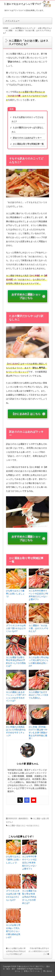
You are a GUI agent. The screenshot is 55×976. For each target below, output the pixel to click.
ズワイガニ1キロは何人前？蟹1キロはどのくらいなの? (16, 628)
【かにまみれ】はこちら (26, 413)
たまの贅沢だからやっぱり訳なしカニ (27, 129)
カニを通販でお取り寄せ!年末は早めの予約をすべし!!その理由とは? (16, 661)
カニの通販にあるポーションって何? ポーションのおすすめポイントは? (16, 696)
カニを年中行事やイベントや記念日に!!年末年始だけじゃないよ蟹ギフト (38, 595)
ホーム (17, 971)
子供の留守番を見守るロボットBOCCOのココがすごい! (38, 951)
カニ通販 (36, 818)
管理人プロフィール (32, 971)
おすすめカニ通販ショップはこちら (26, 296)
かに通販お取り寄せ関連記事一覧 (27, 144)
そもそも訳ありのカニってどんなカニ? (27, 119)
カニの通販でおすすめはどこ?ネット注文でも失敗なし (38, 695)
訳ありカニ (21, 825)
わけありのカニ (33, 825)
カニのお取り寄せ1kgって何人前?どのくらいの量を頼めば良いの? (39, 661)
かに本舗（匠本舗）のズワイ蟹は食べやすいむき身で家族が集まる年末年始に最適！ (38, 733)
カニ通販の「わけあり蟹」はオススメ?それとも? (38, 628)
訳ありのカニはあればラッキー (26, 138)
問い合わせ (47, 971)
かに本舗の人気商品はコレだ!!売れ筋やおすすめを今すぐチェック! (16, 731)
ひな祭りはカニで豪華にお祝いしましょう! (15, 594)
